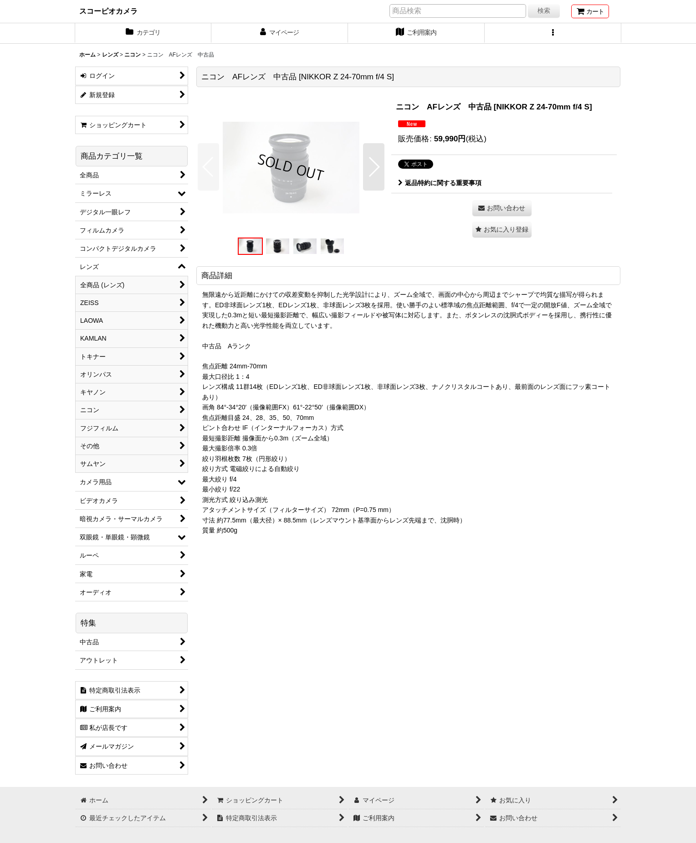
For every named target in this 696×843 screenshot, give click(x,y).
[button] (553, 33)
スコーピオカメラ (108, 11)
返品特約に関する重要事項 (439, 182)
